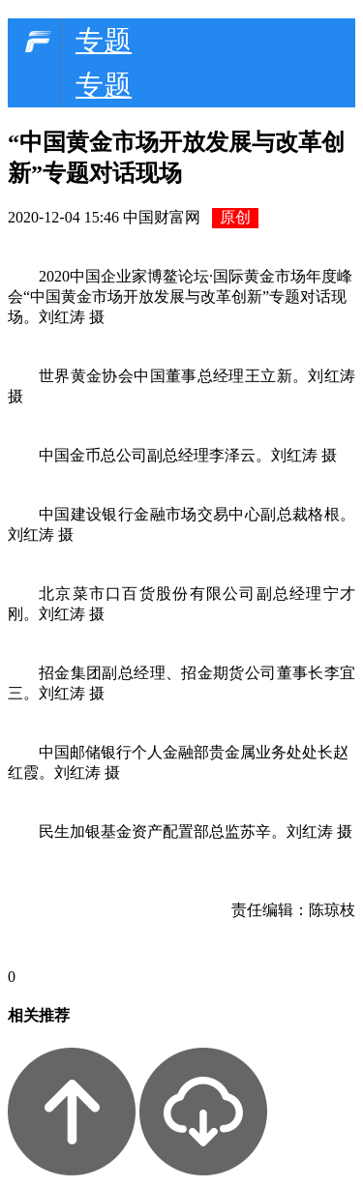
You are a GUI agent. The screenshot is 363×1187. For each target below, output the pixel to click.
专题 (104, 40)
